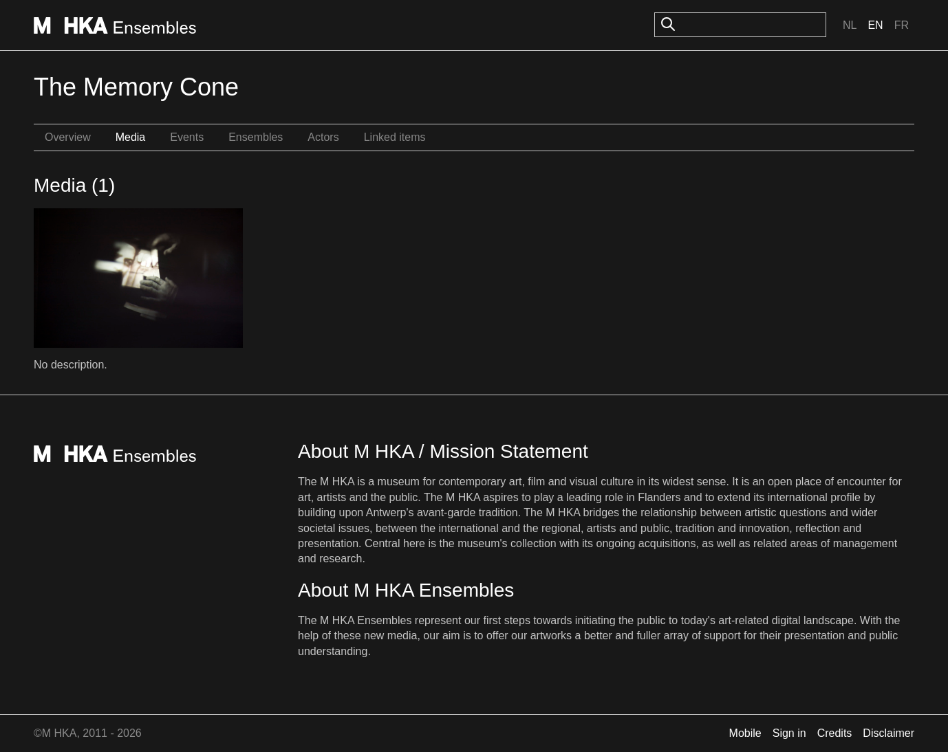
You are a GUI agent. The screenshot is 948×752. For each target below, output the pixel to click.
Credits (834, 733)
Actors (323, 137)
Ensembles (255, 137)
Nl (850, 25)
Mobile (745, 733)
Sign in (789, 733)
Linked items (395, 137)
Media (131, 137)
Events (187, 137)
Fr (901, 25)
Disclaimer (888, 733)
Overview (68, 137)
